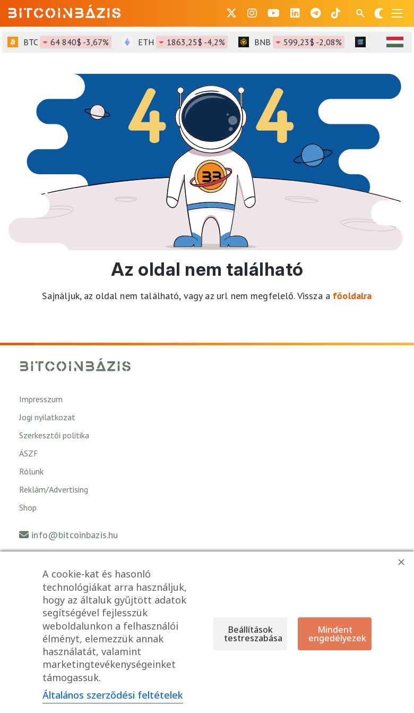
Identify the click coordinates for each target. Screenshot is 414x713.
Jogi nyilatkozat (47, 417)
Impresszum (41, 399)
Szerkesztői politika (54, 435)
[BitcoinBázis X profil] (231, 13)
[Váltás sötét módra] (379, 13)
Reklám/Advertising (53, 489)
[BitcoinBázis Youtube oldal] (274, 13)
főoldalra (352, 296)
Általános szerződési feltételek (112, 695)
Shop (28, 507)
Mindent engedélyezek (337, 634)
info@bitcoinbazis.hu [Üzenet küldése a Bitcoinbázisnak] (74, 535)
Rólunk (31, 471)
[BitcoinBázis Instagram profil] (252, 13)
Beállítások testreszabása (253, 634)
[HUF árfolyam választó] (394, 42)
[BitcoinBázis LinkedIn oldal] (295, 13)
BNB (299, 42)
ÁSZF (28, 453)
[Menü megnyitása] (397, 13)
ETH (183, 42)
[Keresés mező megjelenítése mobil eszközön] (361, 13)
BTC (67, 42)
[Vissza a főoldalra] (64, 11)
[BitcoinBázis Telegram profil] (315, 13)
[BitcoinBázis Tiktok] (336, 13)
